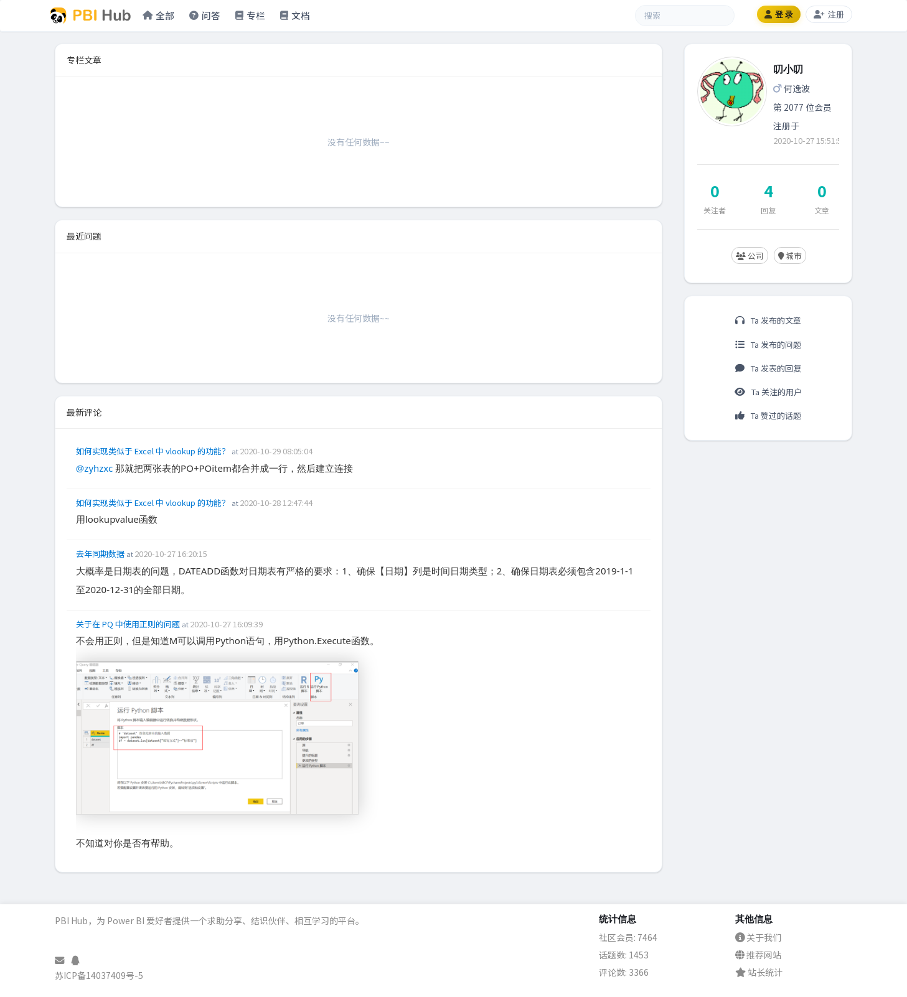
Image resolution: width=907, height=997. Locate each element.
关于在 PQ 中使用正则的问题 (129, 624)
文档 (295, 15)
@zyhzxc (94, 468)
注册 (829, 14)
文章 (821, 210)
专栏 (250, 15)
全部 (158, 15)
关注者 (714, 210)
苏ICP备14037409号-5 (99, 975)
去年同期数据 (101, 553)
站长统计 (758, 972)
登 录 (778, 14)
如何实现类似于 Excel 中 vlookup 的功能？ (154, 451)
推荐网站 (758, 954)
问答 (204, 15)
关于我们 (758, 937)
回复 (768, 210)
